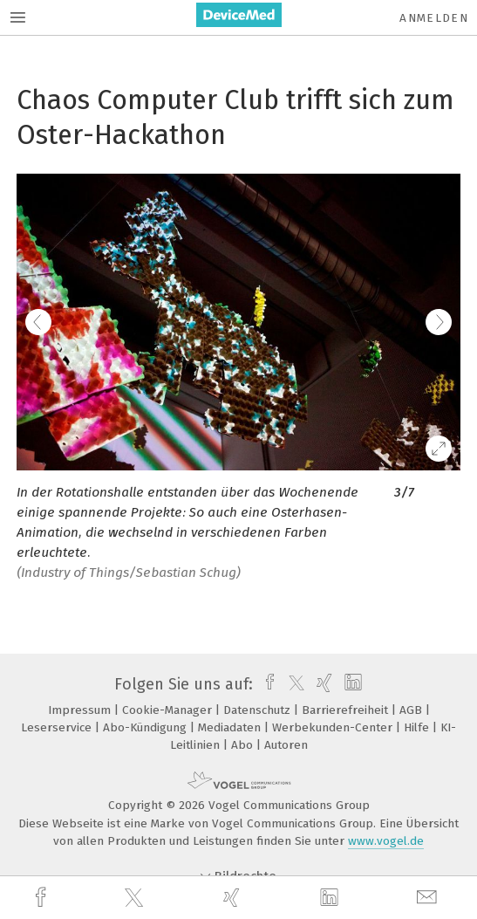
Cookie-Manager (168, 710)
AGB (412, 710)
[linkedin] (331, 898)
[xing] (233, 898)
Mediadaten (231, 727)
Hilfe (418, 727)
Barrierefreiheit (347, 710)
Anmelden (433, 17)
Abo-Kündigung (146, 727)
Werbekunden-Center (334, 727)
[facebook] (43, 897)
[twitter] (136, 898)
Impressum (81, 710)
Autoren (286, 744)
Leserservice (58, 727)
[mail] (429, 897)
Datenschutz (258, 710)
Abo (243, 744)
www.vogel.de (386, 840)
